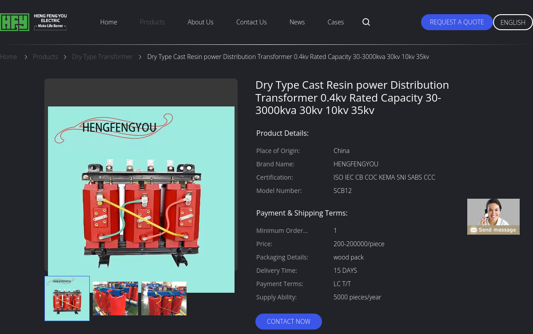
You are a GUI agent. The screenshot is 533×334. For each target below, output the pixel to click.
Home (108, 22)
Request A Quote (457, 22)
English (513, 22)
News (297, 22)
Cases (336, 22)
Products (152, 22)
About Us (201, 22)
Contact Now (288, 321)
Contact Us (251, 22)
